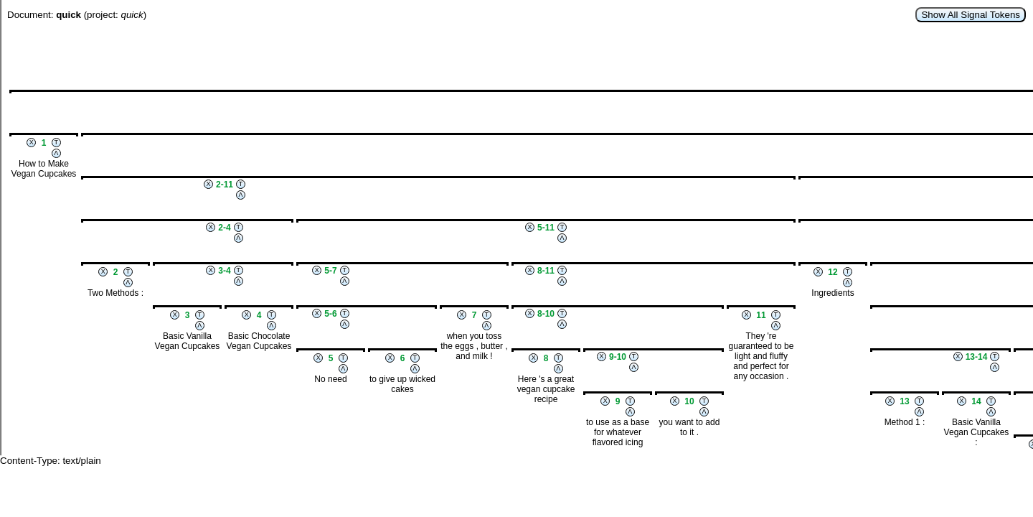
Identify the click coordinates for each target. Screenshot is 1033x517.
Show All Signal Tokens (970, 14)
